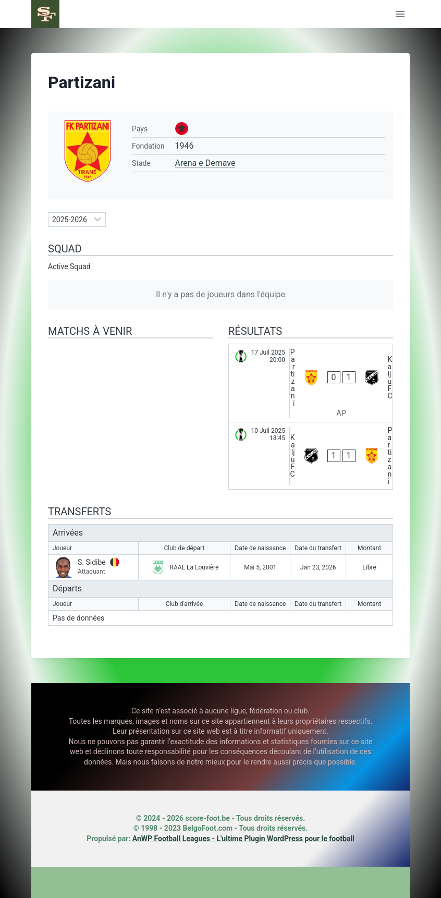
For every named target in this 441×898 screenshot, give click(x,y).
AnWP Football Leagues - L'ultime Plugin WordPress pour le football (243, 838)
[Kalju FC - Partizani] (311, 455)
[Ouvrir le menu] (400, 14)
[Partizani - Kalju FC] (311, 383)
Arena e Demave (205, 163)
